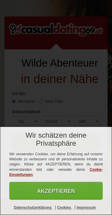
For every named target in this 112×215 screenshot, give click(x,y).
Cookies (64, 207)
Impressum (86, 207)
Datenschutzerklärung (33, 207)
